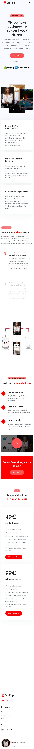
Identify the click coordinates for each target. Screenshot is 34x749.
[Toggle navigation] (29, 2)
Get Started (17, 55)
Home (3, 712)
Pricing (3, 718)
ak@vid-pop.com (6, 729)
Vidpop (11, 742)
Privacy (12, 746)
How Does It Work (6, 715)
